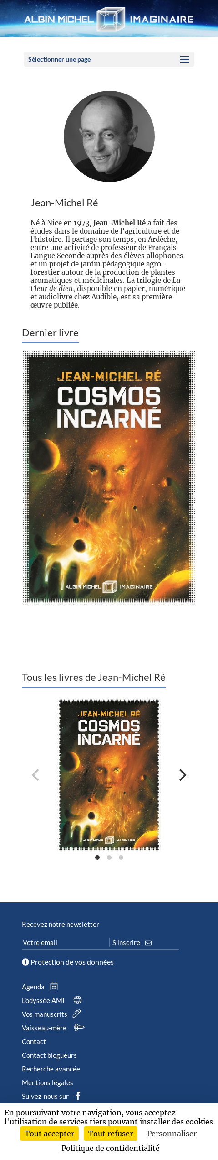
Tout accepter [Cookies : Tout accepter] (49, 1133)
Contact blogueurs (49, 1055)
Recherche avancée (51, 1069)
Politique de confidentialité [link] (110, 1148)
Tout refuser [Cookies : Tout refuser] (110, 1133)
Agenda (42, 986)
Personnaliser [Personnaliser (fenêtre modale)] (172, 1133)
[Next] (182, 775)
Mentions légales (47, 1082)
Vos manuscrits (53, 1014)
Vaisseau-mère (54, 1028)
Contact (34, 1041)
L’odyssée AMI (54, 1000)
